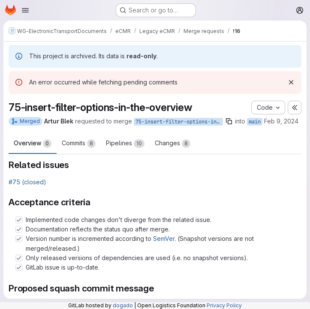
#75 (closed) (27, 182)
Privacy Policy (224, 305)
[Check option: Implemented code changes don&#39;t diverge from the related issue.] (18, 219)
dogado (123, 305)
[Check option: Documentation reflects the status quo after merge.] (18, 229)
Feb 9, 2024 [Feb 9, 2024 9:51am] (281, 121)
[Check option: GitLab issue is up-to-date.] (18, 267)
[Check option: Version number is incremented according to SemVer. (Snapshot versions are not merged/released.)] (18, 238)
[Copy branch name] (229, 121)
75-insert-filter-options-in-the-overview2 (179, 121)
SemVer (164, 238)
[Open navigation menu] (25, 10)
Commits (79, 143)
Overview (32, 143)
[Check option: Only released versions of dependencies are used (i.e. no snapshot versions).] (18, 258)
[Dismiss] (291, 82)
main (255, 121)
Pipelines (125, 143)
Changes (172, 143)
